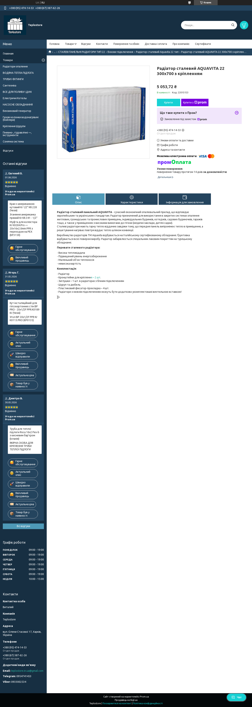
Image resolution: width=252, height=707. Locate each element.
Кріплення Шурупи (14, 126)
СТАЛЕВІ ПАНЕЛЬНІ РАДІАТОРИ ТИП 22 (81, 51)
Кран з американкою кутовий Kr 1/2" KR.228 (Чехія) (23, 207)
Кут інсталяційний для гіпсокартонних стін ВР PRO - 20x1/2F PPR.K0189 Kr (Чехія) (24, 308)
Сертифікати (203, 43)
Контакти (102, 43)
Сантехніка (9, 85)
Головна (54, 43)
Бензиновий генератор (17, 110)
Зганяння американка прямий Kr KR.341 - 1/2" (23, 216)
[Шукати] (233, 25)
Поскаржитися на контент (117, 703)
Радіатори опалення (15, 66)
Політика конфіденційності (148, 703)
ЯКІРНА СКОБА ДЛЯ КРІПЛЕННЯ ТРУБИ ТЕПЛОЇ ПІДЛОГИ (21, 446)
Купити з (195, 102)
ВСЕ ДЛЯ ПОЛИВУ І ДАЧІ (17, 91)
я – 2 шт (95, 277)
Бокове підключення (120, 51)
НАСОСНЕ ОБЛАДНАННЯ (18, 104)
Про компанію (181, 43)
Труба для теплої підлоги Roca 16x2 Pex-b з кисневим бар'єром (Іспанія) (24, 433)
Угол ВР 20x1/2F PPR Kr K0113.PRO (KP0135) (23, 319)
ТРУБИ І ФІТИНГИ (13, 79)
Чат (236, 697)
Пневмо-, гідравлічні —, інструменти (17, 134)
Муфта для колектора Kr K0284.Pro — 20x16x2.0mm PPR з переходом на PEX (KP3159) (23, 228)
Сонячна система (13, 141)
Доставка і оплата (156, 43)
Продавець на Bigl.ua (126, 700)
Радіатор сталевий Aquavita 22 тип (157, 51)
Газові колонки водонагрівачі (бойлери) (20, 118)
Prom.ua (144, 696)
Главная (8, 53)
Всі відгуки (23, 526)
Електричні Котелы (15, 98)
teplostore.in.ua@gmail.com (27, 670)
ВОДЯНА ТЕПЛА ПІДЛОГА (18, 72)
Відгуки (86, 43)
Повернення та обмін (126, 43)
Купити (168, 102)
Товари (69, 43)
